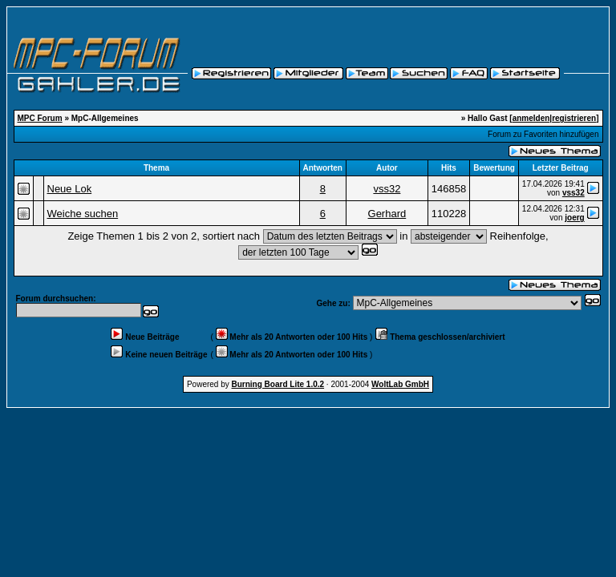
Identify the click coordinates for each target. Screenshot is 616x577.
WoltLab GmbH (400, 384)
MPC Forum (40, 118)
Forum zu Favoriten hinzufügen (543, 134)
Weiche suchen (83, 214)
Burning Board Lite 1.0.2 (278, 384)
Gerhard (387, 214)
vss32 (386, 189)
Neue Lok (69, 189)
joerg (574, 217)
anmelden (531, 118)
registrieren (574, 118)
